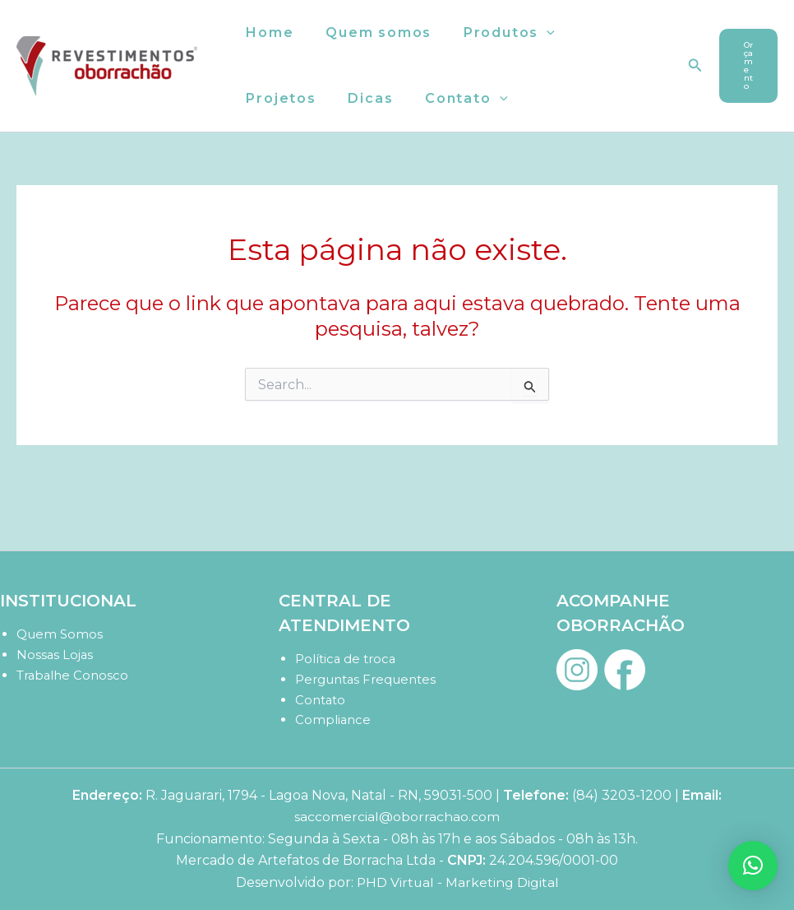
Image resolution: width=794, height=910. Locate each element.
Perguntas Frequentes (365, 679)
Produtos (495, 33)
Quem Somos (59, 634)
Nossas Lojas (55, 654)
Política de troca (346, 658)
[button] (533, 33)
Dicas (266, 98)
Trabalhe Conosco (73, 675)
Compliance (333, 719)
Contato (356, 99)
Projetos (602, 32)
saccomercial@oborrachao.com (397, 816)
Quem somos (370, 32)
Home (267, 32)
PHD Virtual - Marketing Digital (458, 882)
